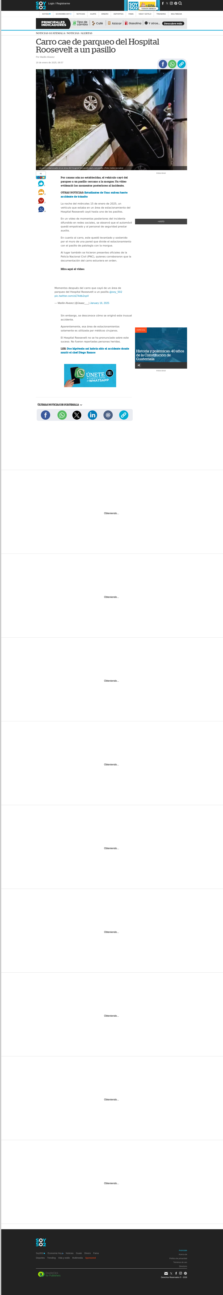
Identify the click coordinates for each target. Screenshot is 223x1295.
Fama (131, 14)
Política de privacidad (178, 1258)
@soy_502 (115, 291)
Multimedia (77, 1258)
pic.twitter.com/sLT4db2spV (72, 295)
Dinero (104, 14)
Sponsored (90, 1258)
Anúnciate (183, 1250)
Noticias (81, 14)
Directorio (183, 1266)
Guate (93, 14)
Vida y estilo (145, 14)
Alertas (86, 33)
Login (51, 3)
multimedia (176, 14)
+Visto (161, 221)
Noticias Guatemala (50, 33)
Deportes (118, 14)
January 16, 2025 (99, 303)
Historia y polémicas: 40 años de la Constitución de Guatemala (160, 355)
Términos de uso (180, 1262)
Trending (161, 14)
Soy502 (46, 14)
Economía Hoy (63, 14)
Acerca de (183, 1254)
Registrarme (63, 3)
